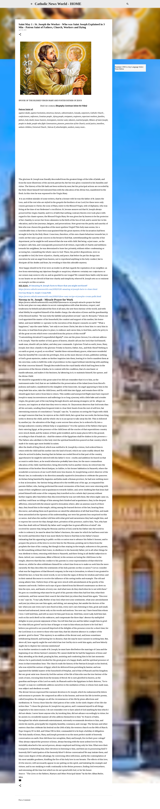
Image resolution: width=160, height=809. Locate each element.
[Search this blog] (118, 4)
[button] (20, 34)
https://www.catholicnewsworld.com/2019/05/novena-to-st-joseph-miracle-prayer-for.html (59, 302)
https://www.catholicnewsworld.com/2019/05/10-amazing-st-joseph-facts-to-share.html (58, 289)
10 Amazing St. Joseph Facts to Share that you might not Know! (58, 286)
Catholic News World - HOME (58, 4)
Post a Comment (24, 800)
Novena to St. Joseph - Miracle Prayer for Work (46, 299)
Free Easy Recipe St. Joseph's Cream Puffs (35, 293)
